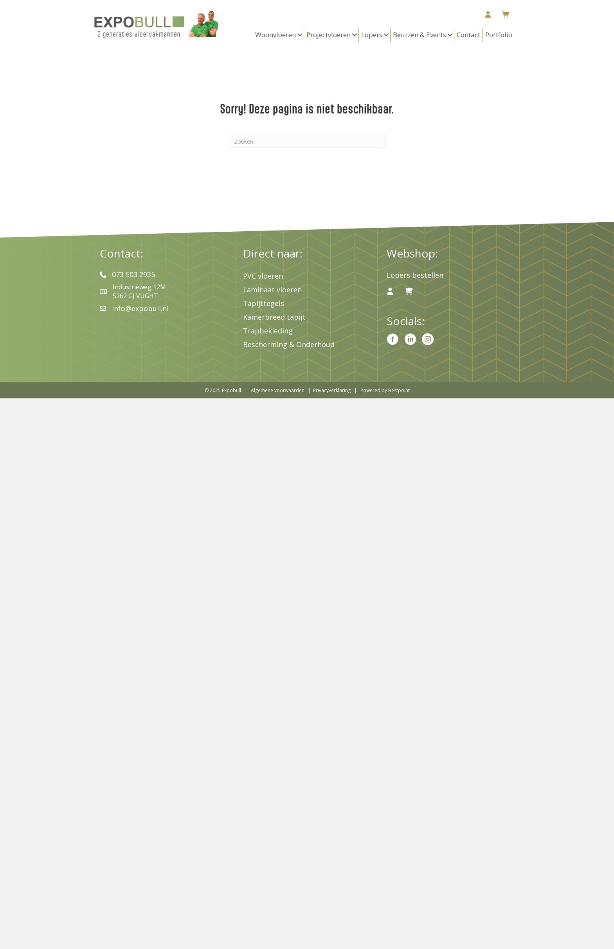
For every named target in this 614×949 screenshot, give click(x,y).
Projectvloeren (328, 34)
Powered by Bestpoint (385, 390)
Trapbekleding (268, 330)
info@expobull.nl (140, 308)
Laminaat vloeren (272, 289)
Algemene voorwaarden (277, 390)
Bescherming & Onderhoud (289, 344)
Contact (468, 34)
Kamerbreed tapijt (274, 317)
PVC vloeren (263, 276)
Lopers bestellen (415, 275)
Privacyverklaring (332, 390)
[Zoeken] (307, 141)
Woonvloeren (275, 34)
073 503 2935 (133, 274)
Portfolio (498, 34)
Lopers (371, 34)
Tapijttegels (263, 303)
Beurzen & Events (419, 34)
